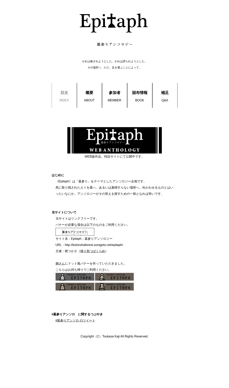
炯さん (60, 263)
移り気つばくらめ (92, 251)
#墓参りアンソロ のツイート (75, 320)
